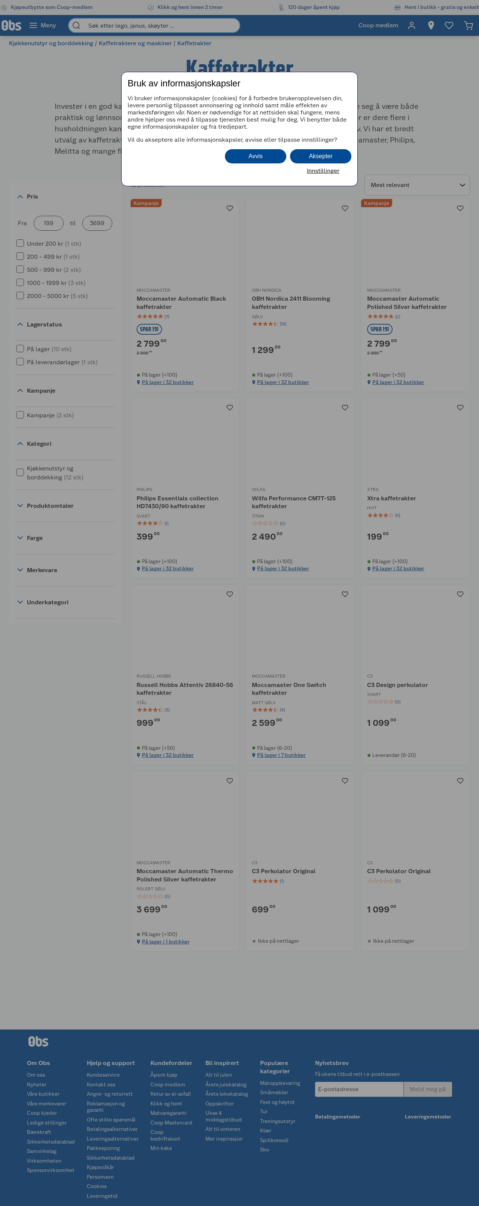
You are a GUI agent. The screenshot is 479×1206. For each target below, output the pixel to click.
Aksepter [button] (320, 156)
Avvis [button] (255, 156)
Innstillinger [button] (323, 170)
